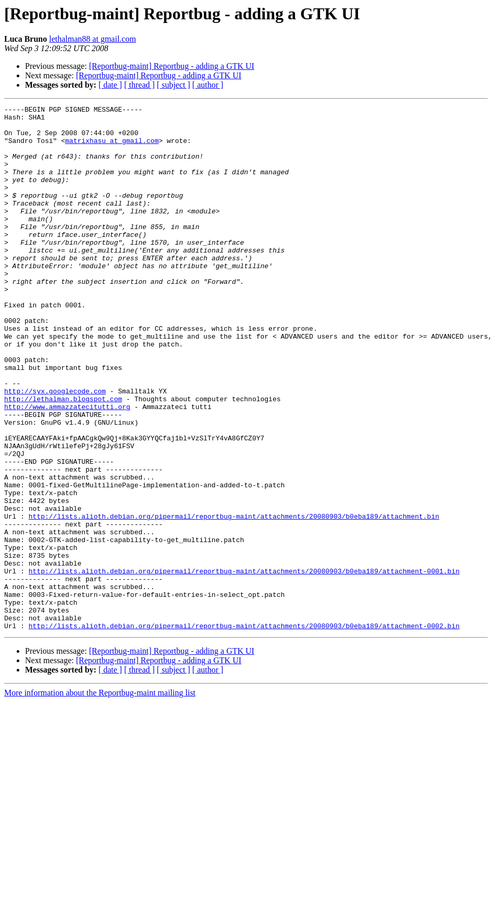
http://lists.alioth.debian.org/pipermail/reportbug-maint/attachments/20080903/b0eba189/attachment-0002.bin (244, 730)
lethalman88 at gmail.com (92, 38)
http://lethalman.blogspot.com (63, 458)
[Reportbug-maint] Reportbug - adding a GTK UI (171, 66)
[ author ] (208, 84)
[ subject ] (173, 84)
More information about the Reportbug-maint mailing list (99, 797)
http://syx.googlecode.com (55, 448)
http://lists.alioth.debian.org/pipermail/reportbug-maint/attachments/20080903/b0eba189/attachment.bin (234, 599)
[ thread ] (139, 84)
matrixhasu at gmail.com (111, 148)
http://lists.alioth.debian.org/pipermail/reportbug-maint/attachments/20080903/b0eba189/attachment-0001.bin (244, 664)
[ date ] (110, 84)
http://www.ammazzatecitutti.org (67, 467)
